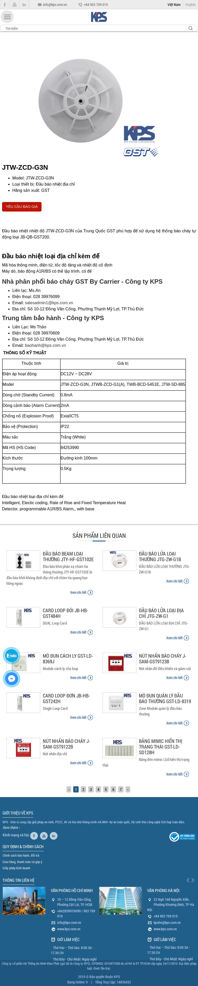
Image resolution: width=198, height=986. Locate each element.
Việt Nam (174, 4)
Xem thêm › (11, 827)
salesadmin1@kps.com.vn (49, 303)
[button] (7, 16)
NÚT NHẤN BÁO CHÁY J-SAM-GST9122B (66, 744)
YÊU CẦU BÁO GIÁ (22, 207)
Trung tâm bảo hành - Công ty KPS (53, 317)
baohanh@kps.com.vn (45, 345)
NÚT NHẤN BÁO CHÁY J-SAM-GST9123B (162, 659)
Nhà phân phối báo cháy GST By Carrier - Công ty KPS (82, 281)
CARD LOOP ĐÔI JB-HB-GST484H (65, 613)
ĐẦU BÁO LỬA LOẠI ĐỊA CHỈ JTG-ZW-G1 (161, 613)
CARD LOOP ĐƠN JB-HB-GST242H (66, 698)
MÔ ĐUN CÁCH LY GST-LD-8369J (68, 659)
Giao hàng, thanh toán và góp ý (22, 861)
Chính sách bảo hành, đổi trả (21, 855)
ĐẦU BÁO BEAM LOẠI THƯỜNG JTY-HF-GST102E (68, 556)
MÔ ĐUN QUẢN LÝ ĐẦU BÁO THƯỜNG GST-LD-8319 (165, 698)
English (190, 4)
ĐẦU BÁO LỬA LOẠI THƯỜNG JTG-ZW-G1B (160, 556)
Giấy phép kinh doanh (16, 868)
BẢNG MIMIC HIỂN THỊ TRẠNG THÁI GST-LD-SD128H (160, 746)
